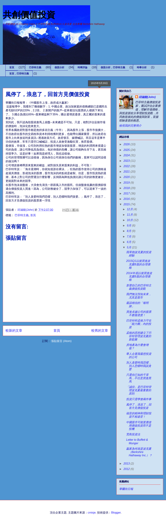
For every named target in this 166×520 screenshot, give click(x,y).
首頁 (11, 67)
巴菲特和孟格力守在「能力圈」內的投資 (138, 324)
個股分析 (59, 67)
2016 (127, 198)
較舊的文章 (99, 330)
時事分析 (142, 67)
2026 (127, 144)
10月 (130, 220)
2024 (127, 155)
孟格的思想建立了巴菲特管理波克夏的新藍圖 (138, 336)
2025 (127, 149)
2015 (127, 204)
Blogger (116, 512)
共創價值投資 (29, 15)
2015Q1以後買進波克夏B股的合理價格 (138, 264)
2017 (127, 193)
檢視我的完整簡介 (130, 125)
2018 (127, 188)
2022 (127, 166)
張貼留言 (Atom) (61, 341)
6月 (129, 241)
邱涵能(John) (147, 97)
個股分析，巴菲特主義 (113, 67)
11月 (130, 214)
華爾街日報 (126, 488)
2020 (127, 177)
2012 (127, 468)
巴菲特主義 (35, 67)
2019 (127, 182)
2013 (127, 463)
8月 (129, 230)
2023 (127, 160)
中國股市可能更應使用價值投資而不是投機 (138, 425)
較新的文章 (14, 330)
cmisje (92, 512)
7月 (129, 236)
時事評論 (82, 67)
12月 (130, 209)
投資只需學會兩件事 (138, 399)
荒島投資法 (133, 434)
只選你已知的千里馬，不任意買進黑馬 (138, 378)
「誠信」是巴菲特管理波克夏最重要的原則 (138, 390)
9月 (129, 225)
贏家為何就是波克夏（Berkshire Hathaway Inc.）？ (139, 452)
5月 (129, 247)
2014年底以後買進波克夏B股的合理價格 (139, 276)
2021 (127, 171)
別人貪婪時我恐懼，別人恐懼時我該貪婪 (138, 366)
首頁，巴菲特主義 (19, 73)
